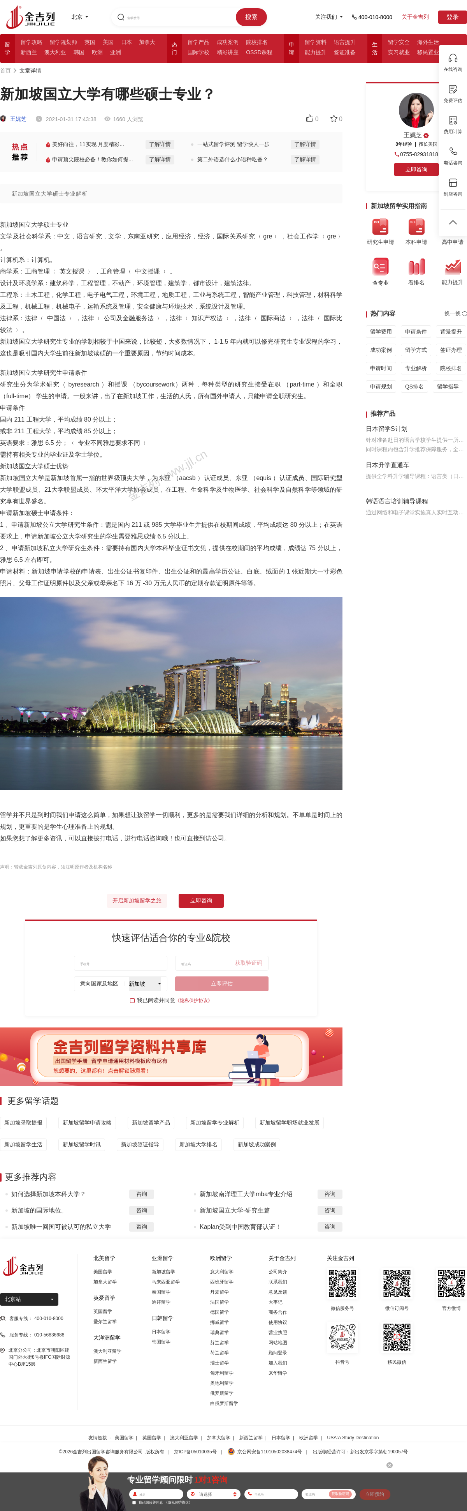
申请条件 (416, 331)
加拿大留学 (105, 1282)
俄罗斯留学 (222, 1393)
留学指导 (448, 386)
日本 (126, 42)
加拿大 (147, 42)
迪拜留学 (161, 1302)
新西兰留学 (105, 1361)
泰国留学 (161, 1292)
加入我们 (278, 1363)
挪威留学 (219, 1322)
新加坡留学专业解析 (214, 1122)
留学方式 (416, 350)
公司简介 (278, 1271)
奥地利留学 (222, 1383)
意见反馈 (278, 1292)
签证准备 (345, 52)
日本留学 (161, 1331)
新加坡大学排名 (198, 1144)
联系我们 (278, 1282)
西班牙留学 (222, 1282)
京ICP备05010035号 (195, 1452)
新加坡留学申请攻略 (87, 1122)
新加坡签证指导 (140, 1144)
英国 (89, 42)
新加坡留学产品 (151, 1122)
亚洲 (115, 52)
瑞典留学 (219, 1332)
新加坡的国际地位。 (39, 1210)
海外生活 (428, 42)
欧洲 (97, 52)
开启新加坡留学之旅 (137, 900)
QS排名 (414, 386)
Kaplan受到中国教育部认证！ (240, 1226)
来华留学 (278, 1373)
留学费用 (381, 331)
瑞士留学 (219, 1363)
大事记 (276, 1302)
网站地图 (278, 1342)
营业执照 (278, 1332)
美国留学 (102, 1271)
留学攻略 (31, 42)
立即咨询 (201, 900)
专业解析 (416, 368)
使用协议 (278, 1322)
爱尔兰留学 (105, 1321)
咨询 (141, 1194)
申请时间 (381, 368)
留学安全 (399, 42)
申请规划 (381, 386)
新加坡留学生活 (23, 1144)
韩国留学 (161, 1342)
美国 (108, 42)
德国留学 (219, 1312)
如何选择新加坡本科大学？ (48, 1194)
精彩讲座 (228, 52)
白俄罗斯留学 (224, 1403)
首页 (5, 70)
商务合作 (278, 1312)
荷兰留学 (219, 1353)
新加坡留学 (163, 1271)
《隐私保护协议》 (193, 1000)
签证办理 (451, 350)
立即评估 (222, 983)
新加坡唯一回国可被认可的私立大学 (61, 1226)
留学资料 (316, 42)
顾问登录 (278, 1353)
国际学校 (198, 52)
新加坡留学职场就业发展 (290, 1122)
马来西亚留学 (166, 1282)
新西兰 (29, 52)
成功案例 (228, 42)
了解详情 (160, 144)
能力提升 (316, 52)
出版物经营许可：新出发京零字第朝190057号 (360, 1452)
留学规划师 (63, 42)
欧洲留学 (308, 1437)
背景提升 (451, 331)
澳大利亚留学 (107, 1351)
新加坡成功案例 (257, 1144)
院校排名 (257, 42)
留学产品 (198, 42)
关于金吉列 (415, 17)
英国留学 (102, 1311)
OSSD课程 (259, 52)
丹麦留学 (219, 1292)
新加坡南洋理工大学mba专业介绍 (246, 1194)
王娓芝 (13, 119)
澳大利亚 (55, 52)
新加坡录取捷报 (23, 1122)
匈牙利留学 (222, 1373)
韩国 (79, 52)
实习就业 (399, 52)
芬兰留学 (219, 1342)
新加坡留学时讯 (82, 1144)
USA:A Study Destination (353, 1437)
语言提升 (345, 42)
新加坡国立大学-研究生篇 (235, 1210)
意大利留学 (222, 1271)
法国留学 (219, 1302)
